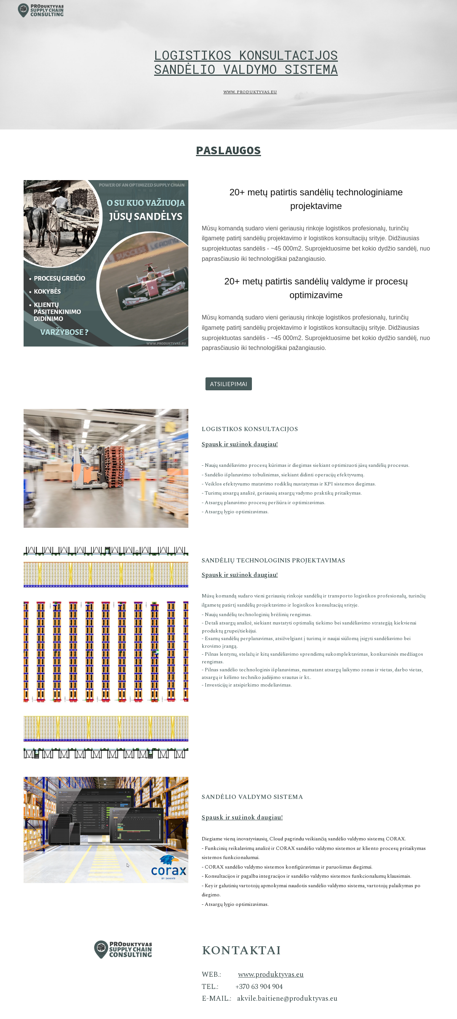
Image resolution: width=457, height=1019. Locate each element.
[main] (246, 54)
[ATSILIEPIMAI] (228, 384)
